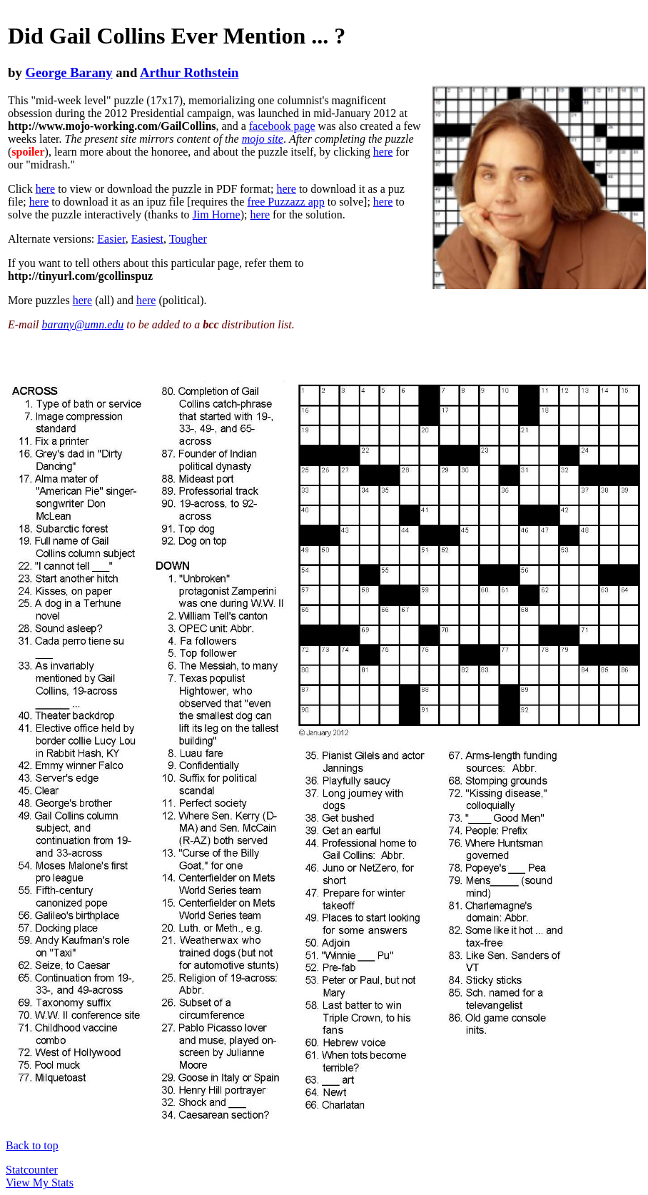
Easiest (147, 239)
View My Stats (40, 1182)
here (383, 152)
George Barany (68, 72)
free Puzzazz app (285, 202)
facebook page (282, 126)
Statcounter (32, 1170)
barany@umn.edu (83, 324)
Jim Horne (217, 214)
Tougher (188, 239)
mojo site (262, 139)
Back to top (32, 1145)
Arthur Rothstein (189, 72)
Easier (111, 239)
